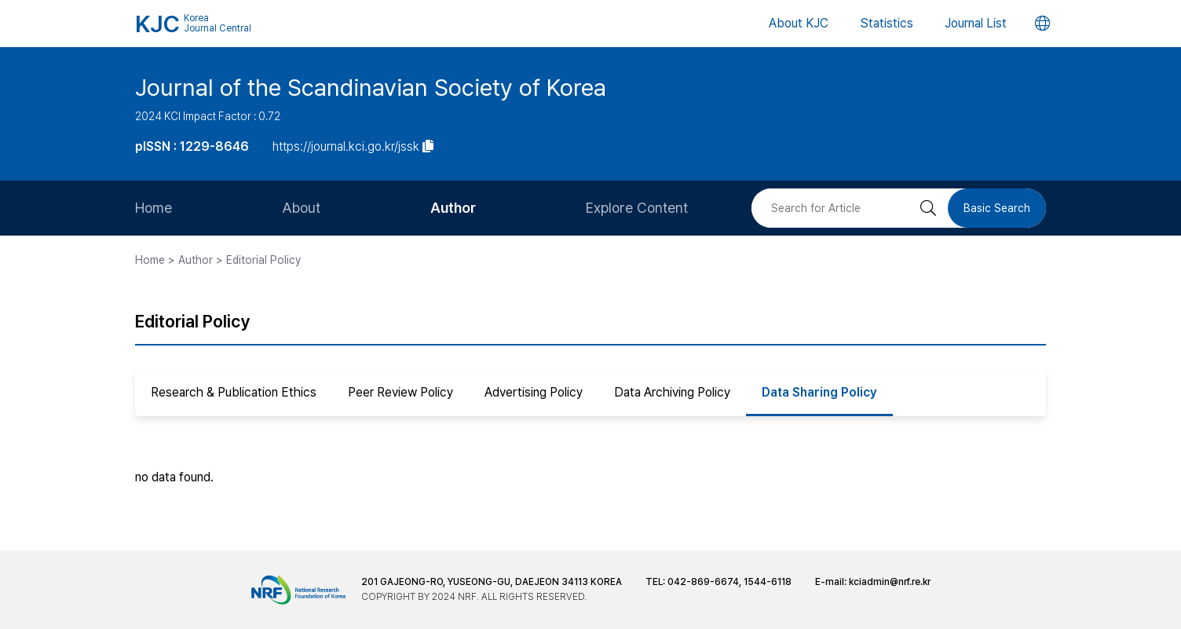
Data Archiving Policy (672, 392)
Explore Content (637, 207)
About (301, 207)
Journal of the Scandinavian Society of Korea (370, 87)
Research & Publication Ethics (233, 392)
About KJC (798, 23)
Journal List (976, 23)
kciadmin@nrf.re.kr (890, 581)
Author (453, 207)
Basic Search (996, 208)
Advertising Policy (533, 392)
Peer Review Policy (400, 392)
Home (153, 207)
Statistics (886, 23)
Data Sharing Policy (819, 392)
